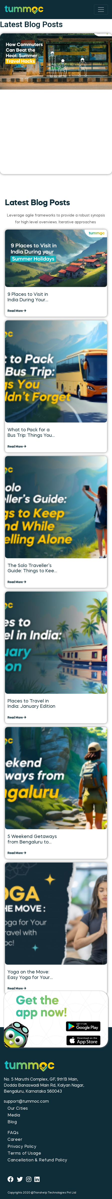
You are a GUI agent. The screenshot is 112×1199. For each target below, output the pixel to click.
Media (14, 1115)
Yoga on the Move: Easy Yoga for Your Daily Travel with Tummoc (29, 975)
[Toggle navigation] (101, 10)
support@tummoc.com (26, 1102)
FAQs (13, 1133)
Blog (12, 1122)
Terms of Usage (24, 1154)
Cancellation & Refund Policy (37, 1160)
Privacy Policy (22, 1147)
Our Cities (18, 1109)
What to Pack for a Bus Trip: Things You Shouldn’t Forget (30, 433)
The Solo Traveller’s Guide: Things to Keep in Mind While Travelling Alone (32, 568)
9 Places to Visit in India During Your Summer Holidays (28, 297)
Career (15, 1140)
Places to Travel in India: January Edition (31, 704)
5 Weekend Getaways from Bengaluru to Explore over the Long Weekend (32, 839)
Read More (17, 311)
